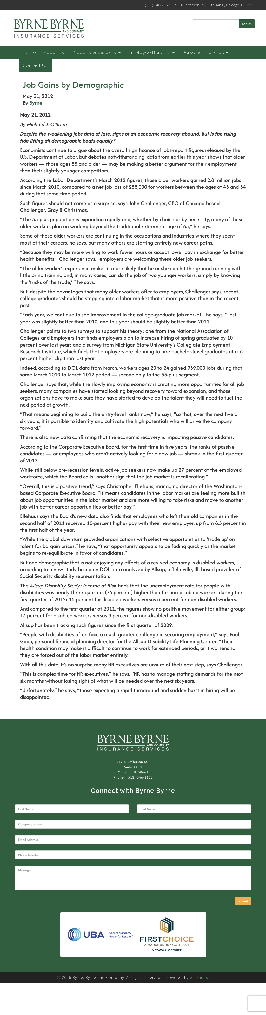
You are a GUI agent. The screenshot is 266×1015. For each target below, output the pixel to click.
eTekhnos (199, 977)
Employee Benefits (151, 52)
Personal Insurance (205, 52)
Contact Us (35, 65)
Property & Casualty (96, 52)
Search (247, 23)
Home (29, 52)
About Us (54, 52)
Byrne (35, 102)
